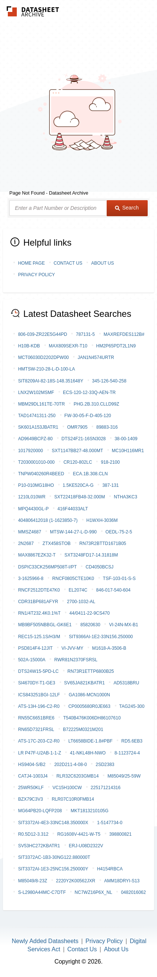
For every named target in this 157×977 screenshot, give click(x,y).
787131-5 (85, 334)
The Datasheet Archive (33, 11)
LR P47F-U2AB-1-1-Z (39, 753)
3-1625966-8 (30, 578)
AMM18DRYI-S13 (121, 880)
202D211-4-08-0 (70, 764)
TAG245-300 (132, 706)
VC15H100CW (67, 787)
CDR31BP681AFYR (38, 601)
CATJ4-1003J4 (32, 776)
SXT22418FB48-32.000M (79, 496)
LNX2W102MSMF (36, 392)
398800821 (120, 834)
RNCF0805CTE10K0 (73, 578)
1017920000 (30, 450)
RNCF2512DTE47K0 (39, 590)
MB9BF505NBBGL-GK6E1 (44, 624)
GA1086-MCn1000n (89, 694)
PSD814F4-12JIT (35, 648)
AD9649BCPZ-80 (35, 438)
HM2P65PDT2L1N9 (116, 346)
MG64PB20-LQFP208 (40, 810)
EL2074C (78, 590)
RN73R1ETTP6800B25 (90, 671)
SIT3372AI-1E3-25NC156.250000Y (53, 869)
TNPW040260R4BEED (41, 473)
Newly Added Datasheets (45, 941)
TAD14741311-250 (37, 415)
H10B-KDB (29, 346)
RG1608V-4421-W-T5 (78, 834)
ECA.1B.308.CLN (90, 473)
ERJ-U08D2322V (86, 845)
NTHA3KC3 (125, 496)
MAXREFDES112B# (124, 334)
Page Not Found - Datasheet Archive (48, 193)
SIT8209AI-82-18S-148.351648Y (50, 381)
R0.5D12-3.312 (33, 834)
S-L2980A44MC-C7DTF (42, 892)
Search (127, 208)
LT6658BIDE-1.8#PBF (90, 741)
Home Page (31, 263)
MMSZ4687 (29, 532)
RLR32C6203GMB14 (77, 776)
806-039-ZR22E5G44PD (42, 334)
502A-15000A (31, 659)
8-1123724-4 (127, 753)
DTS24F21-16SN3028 (84, 438)
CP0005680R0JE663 (89, 706)
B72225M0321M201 (83, 729)
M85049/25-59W (124, 776)
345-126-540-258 (109, 381)
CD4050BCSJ (99, 567)
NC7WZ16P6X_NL (93, 892)
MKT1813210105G (89, 810)
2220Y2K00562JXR (75, 880)
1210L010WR (31, 496)
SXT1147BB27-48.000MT (77, 450)
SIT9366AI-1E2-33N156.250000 (101, 636)
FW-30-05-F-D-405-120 (88, 415)
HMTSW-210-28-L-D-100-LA (46, 369)
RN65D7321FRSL (36, 729)
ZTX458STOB (56, 543)
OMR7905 (77, 427)
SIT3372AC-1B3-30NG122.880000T (54, 857)
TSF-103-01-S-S (119, 578)
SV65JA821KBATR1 (84, 683)
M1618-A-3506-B (109, 648)
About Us (102, 263)
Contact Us (68, 263)
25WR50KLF (31, 787)
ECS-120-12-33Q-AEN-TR (89, 392)
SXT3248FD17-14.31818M (91, 555)
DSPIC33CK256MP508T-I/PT (47, 567)
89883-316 (106, 427)
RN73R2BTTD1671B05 (102, 543)
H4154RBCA (110, 869)
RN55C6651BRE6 (36, 718)
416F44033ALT (72, 508)
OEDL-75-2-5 (119, 532)
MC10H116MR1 (128, 450)
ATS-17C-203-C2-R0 (38, 741)
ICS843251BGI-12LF (39, 694)
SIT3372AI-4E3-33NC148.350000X (53, 822)
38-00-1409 (125, 438)
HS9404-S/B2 (31, 764)
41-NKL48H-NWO (88, 753)
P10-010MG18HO (36, 485)
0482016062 (133, 892)
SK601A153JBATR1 (38, 427)
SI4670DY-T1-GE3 (36, 683)
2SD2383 (104, 764)
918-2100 (110, 462)
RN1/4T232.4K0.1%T (39, 613)
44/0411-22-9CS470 (89, 613)
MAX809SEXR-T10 (68, 346)
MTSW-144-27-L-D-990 (73, 532)
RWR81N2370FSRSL (75, 659)
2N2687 (26, 543)
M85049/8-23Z (32, 880)
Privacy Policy (36, 274)
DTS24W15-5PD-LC (38, 671)
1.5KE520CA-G (78, 485)
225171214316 (105, 787)
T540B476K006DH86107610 (91, 718)
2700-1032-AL (81, 601)
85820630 (90, 624)
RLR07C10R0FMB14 (73, 799)
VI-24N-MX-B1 (123, 624)
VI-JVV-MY (73, 648)
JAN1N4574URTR (96, 357)
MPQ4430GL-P (33, 508)
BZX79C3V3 (30, 799)
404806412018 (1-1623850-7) (47, 520)
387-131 (110, 485)
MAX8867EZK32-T (37, 555)
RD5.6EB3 (131, 741)
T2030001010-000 (36, 462)
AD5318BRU (126, 683)
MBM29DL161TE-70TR (41, 404)
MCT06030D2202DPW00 (43, 357)
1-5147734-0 (109, 822)
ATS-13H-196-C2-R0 (38, 706)
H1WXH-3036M (102, 520)
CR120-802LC (77, 462)
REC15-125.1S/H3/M (39, 636)
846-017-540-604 (113, 590)
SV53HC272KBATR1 (39, 845)
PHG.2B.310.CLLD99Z (96, 404)
